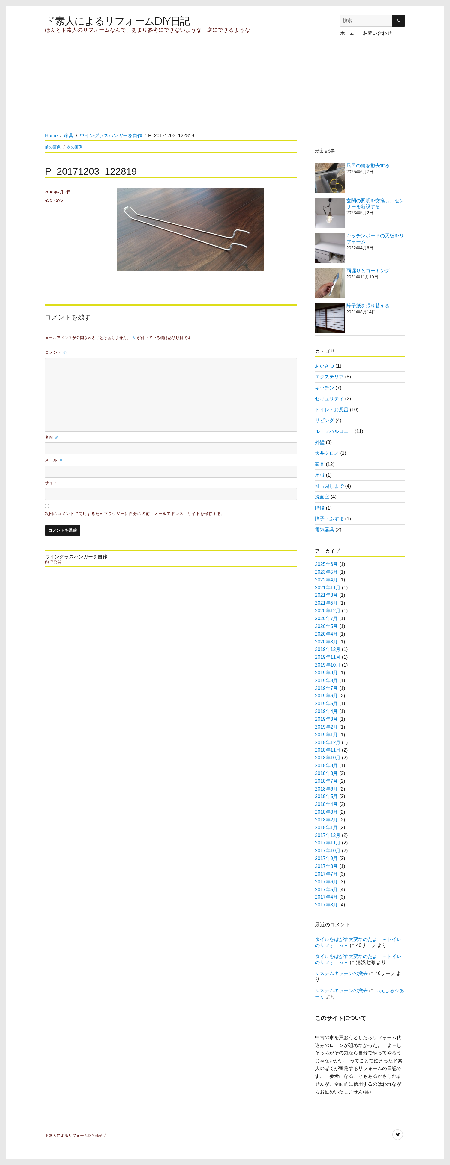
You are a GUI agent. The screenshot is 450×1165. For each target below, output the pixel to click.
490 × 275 (54, 200)
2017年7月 (326, 874)
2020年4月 (326, 634)
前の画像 (53, 146)
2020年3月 (326, 641)
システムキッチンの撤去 (341, 973)
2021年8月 (326, 595)
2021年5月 (326, 602)
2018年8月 (326, 773)
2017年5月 (326, 889)
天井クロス (327, 453)
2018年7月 (326, 781)
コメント (56, 352)
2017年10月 (327, 850)
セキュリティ (329, 398)
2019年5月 (326, 703)
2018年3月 (326, 812)
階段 (320, 507)
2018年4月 (326, 804)
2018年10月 (327, 757)
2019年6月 (326, 695)
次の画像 (74, 146)
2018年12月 (327, 742)
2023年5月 (326, 572)
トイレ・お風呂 (332, 409)
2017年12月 (327, 835)
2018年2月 (326, 819)
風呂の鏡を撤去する (368, 165)
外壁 (320, 442)
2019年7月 (326, 688)
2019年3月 (326, 719)
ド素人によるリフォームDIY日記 (117, 21)
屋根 (320, 475)
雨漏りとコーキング (368, 270)
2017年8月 (326, 866)
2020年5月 (326, 626)
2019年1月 (326, 734)
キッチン (324, 387)
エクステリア (329, 376)
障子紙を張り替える (368, 305)
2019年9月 (326, 672)
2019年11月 (327, 657)
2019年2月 (326, 726)
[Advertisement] (155, 90)
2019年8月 (326, 680)
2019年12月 (327, 649)
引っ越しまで (329, 486)
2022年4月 (326, 579)
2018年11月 (327, 750)
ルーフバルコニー (334, 431)
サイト (51, 482)
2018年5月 (326, 796)
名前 (52, 437)
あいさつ (324, 365)
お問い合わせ (377, 33)
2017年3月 (326, 904)
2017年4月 (326, 897)
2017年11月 (327, 842)
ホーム (347, 33)
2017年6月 (326, 881)
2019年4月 (326, 711)
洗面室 (322, 496)
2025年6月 (326, 564)
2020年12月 (327, 610)
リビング (324, 420)
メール (54, 459)
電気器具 (324, 529)
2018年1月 (326, 827)
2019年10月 (327, 664)
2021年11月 (327, 587)
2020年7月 (326, 618)
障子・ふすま (329, 518)
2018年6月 (326, 788)
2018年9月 (326, 765)
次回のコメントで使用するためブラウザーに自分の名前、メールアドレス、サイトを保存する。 (135, 513)
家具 (320, 464)
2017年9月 (326, 858)
